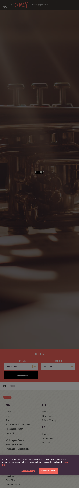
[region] (39, 465)
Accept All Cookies (48, 471)
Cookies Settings (28, 471)
